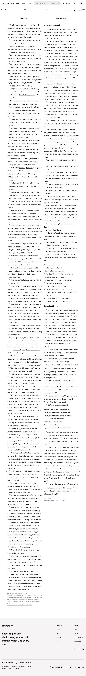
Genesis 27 (11, 9)
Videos (29, 3)
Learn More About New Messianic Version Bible (19, 605)
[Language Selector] (74, 3)
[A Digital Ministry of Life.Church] (43, 662)
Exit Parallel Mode (81, 10)
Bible (17, 3)
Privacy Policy (22, 666)
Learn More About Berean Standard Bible (54, 500)
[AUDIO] (69, 10)
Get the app (66, 3)
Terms (29, 666)
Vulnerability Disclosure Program (10, 668)
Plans (23, 3)
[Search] (45, 3)
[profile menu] (80, 3)
